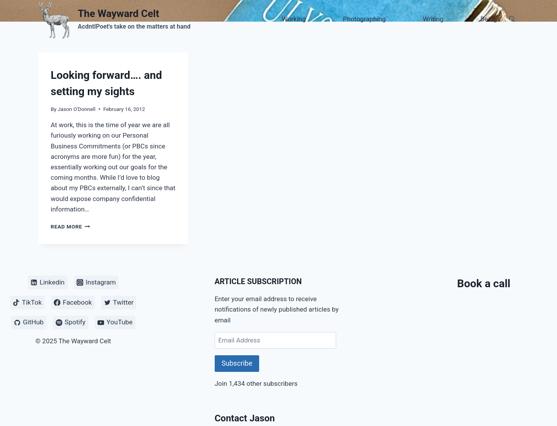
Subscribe (237, 363)
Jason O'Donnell (77, 109)
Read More (70, 226)
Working (294, 19)
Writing (433, 19)
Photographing (364, 19)
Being (488, 19)
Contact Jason (245, 418)
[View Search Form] (512, 19)
